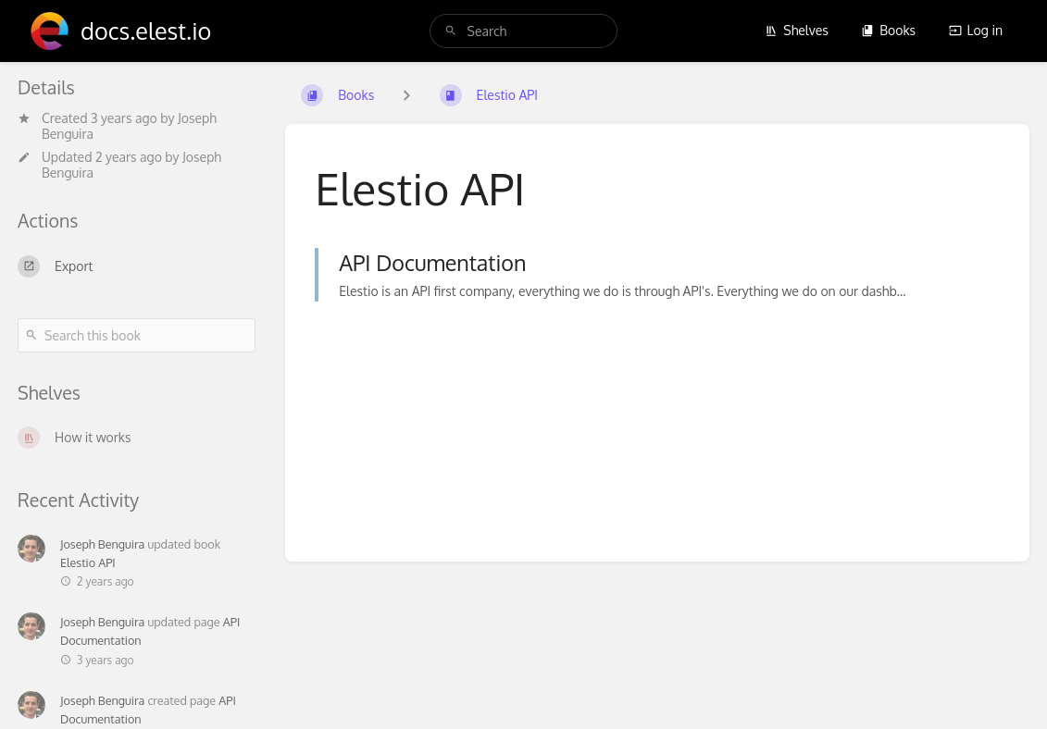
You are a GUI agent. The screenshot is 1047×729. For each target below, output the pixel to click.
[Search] (450, 31)
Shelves (797, 30)
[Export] (136, 266)
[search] (524, 31)
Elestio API (88, 562)
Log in (976, 30)
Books (888, 30)
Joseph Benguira (102, 544)
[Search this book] (137, 335)
